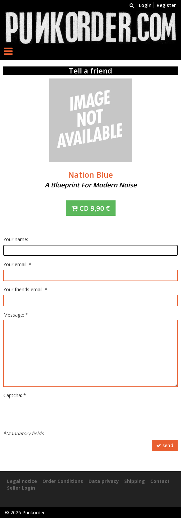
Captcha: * (14, 395)
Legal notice (22, 481)
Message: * (15, 315)
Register (166, 5)
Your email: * (17, 264)
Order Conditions (62, 481)
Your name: (15, 239)
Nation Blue (90, 174)
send (164, 445)
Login (145, 5)
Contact (160, 481)
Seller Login (21, 488)
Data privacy (103, 481)
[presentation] (54, 414)
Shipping (134, 481)
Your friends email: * (25, 289)
